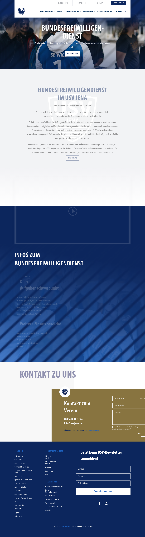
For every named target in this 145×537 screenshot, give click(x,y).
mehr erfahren (72, 55)
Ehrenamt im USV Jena (53, 499)
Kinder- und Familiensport (54, 486)
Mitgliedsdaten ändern (50, 463)
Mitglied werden (118, 3)
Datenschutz (18, 516)
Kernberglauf (50, 503)
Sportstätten (19, 476)
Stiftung (17, 502)
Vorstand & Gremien (21, 467)
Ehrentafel (18, 509)
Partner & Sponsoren (21, 505)
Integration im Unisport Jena (23, 472)
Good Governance (20, 494)
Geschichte (18, 460)
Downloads (18, 491)
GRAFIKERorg (65, 527)
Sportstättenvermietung (23, 480)
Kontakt (48, 510)
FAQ (46, 475)
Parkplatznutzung (21, 484)
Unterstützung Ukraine (53, 507)
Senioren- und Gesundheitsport (51, 491)
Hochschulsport (50, 496)
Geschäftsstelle (19, 463)
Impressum (18, 513)
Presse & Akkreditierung (23, 498)
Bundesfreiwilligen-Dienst (72, 34)
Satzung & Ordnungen (22, 487)
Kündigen (48, 467)
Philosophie (18, 456)
